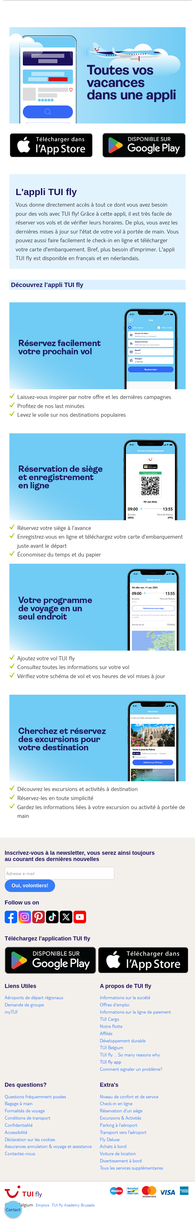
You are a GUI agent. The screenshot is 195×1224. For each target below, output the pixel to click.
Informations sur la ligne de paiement (135, 1012)
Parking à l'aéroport (118, 1125)
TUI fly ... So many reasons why (130, 1054)
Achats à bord (113, 1146)
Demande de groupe (24, 1004)
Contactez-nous (20, 1153)
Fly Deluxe (110, 1139)
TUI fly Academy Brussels (73, 1204)
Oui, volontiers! (30, 885)
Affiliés (106, 1033)
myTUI (11, 1012)
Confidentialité (19, 1125)
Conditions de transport (27, 1118)
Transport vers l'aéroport (123, 1132)
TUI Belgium (111, 1047)
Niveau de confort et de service (129, 1096)
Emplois (42, 1204)
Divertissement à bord (121, 1160)
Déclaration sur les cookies (30, 1139)
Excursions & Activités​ (120, 1118)
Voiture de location (118, 1153)
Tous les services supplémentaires (131, 1168)
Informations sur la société (125, 997)
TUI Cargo (109, 1019)
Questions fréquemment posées (35, 1096)
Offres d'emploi (114, 1004)
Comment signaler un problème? (131, 1069)
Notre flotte (111, 1026)
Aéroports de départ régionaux (34, 997)
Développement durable (123, 1040)
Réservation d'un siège (121, 1110)
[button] (13, 1209)
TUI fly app (110, 1062)
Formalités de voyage (25, 1110)
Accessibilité (16, 1132)
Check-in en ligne (116, 1103)
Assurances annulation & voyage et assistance (48, 1146)
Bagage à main (19, 1103)
